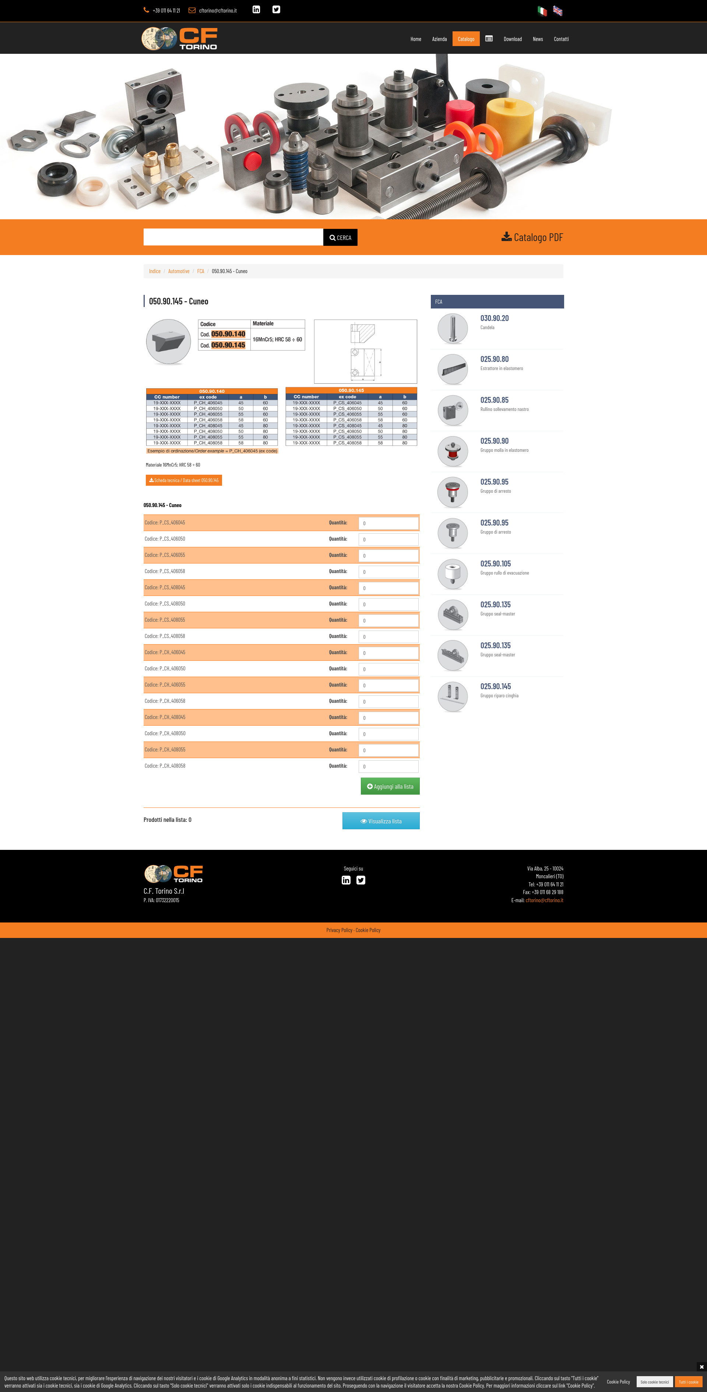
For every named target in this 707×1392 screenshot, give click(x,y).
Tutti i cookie (689, 1381)
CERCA (341, 237)
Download (498, 38)
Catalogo (451, 38)
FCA (200, 271)
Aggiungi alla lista (390, 786)
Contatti (546, 38)
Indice (155, 271)
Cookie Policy (368, 930)
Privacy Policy (339, 930)
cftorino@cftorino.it (218, 10)
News (523, 38)
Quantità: (338, 522)
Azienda (424, 38)
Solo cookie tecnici (655, 1381)
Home (400, 38)
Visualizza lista (381, 821)
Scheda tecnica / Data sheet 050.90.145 (184, 480)
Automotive (178, 271)
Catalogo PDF (532, 236)
